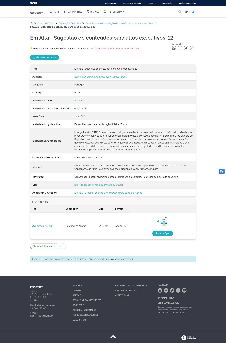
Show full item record (44, 246)
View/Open (162, 233)
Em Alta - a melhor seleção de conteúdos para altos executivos (120, 23)
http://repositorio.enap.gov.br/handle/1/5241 (98, 184)
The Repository (113, 11)
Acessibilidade (166, 298)
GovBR (33, 3)
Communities (73, 11)
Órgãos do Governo (187, 3)
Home (54, 11)
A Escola (77, 285)
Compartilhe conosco (167, 306)
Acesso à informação (132, 3)
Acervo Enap (122, 295)
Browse (92, 11)
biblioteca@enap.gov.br (41, 315)
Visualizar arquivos (44, 57)
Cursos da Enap (45, 23)
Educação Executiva (70, 23)
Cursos (77, 290)
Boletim (78, 100)
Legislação (167, 3)
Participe (152, 3)
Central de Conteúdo (127, 290)
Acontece (78, 305)
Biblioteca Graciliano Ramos (131, 285)
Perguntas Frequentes (85, 314)
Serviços (78, 295)
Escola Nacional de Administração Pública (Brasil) (100, 76)
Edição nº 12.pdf (42, 225)
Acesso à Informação (84, 309)
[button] (186, 11)
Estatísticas (79, 319)
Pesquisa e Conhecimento (87, 300)
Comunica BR (110, 3)
